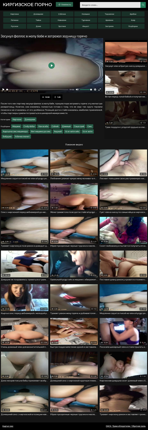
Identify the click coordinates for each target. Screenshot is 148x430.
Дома (38, 26)
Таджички (109, 14)
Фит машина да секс (40, 131)
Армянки (109, 20)
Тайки (38, 20)
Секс (90, 126)
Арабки (133, 14)
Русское (14, 26)
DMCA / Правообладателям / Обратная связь (126, 426)
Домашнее (38, 14)
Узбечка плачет (22, 136)
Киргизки (14, 14)
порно (27, 4)
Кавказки (62, 20)
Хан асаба (43, 126)
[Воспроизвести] (3, 89)
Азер (133, 20)
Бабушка (7, 136)
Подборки (133, 26)
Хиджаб (58, 131)
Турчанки (85, 20)
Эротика (62, 26)
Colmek (55, 126)
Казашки (86, 14)
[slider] (37, 89)
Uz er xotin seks (72, 131)
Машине (16, 126)
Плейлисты (64, 4)
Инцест (85, 26)
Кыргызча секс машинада (15, 131)
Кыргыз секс (7, 426)
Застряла (109, 26)
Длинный (66, 126)
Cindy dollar (29, 126)
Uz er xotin (87, 131)
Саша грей (79, 126)
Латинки (14, 20)
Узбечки (62, 14)
